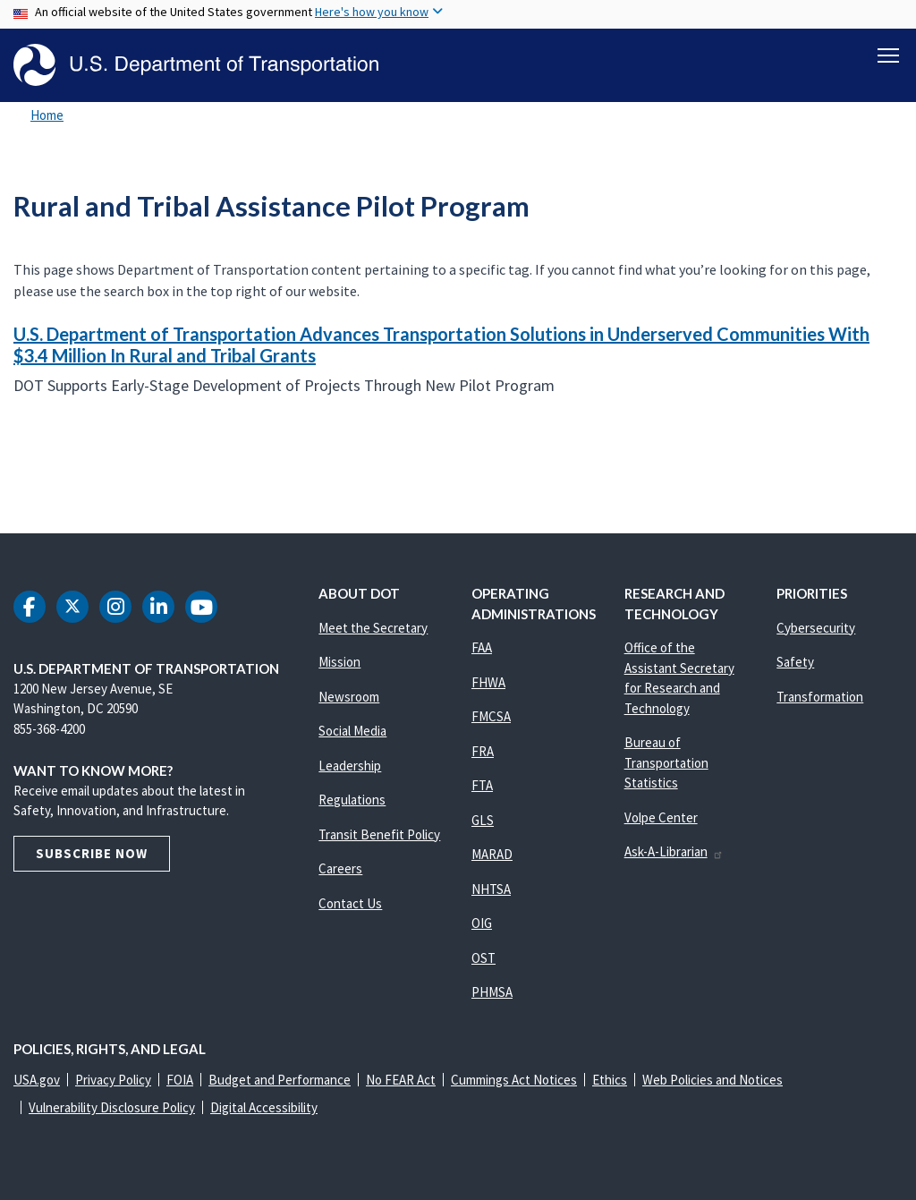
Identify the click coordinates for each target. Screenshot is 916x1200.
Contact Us (350, 903)
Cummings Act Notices (514, 1079)
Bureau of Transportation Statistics (666, 762)
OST (483, 957)
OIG (481, 923)
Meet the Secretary (373, 627)
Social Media (352, 730)
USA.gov (36, 1079)
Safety (795, 661)
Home (47, 114)
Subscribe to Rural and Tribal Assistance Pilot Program (10, 458)
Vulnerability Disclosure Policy (112, 1107)
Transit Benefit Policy (379, 834)
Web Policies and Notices (712, 1079)
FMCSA (491, 716)
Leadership (349, 765)
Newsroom (348, 696)
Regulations (352, 799)
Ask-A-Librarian (674, 851)
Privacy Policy (113, 1079)
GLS (482, 820)
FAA (481, 647)
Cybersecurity (815, 627)
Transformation (819, 696)
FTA (482, 785)
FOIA (179, 1079)
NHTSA (491, 889)
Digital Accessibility (264, 1107)
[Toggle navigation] (888, 54)
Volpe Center (661, 817)
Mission (339, 661)
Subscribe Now (92, 853)
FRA (482, 751)
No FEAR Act (401, 1079)
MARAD (492, 854)
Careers (340, 868)
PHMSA (492, 991)
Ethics (609, 1079)
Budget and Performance (279, 1079)
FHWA (488, 682)
